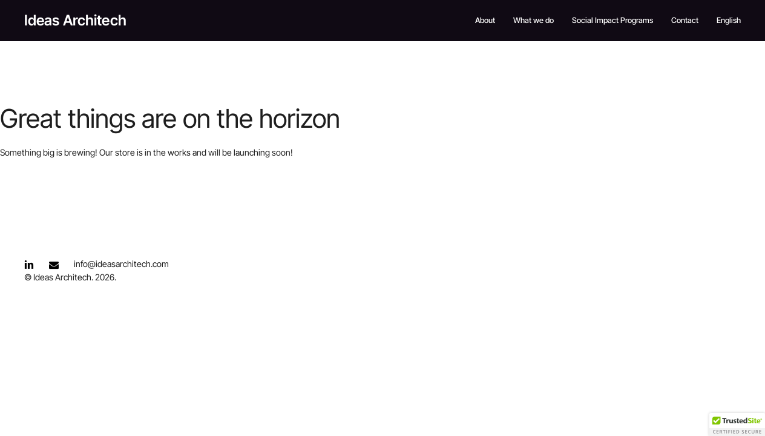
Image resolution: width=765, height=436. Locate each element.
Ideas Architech (75, 20)
